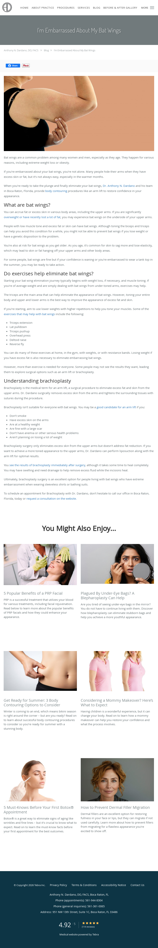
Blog (46, 50)
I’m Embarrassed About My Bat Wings (74, 50)
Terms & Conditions (84, 885)
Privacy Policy (58, 885)
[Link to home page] (6, 7)
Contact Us (137, 885)
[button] (152, 7)
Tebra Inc (39, 885)
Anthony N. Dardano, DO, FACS (21, 50)
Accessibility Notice (113, 885)
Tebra (95, 934)
